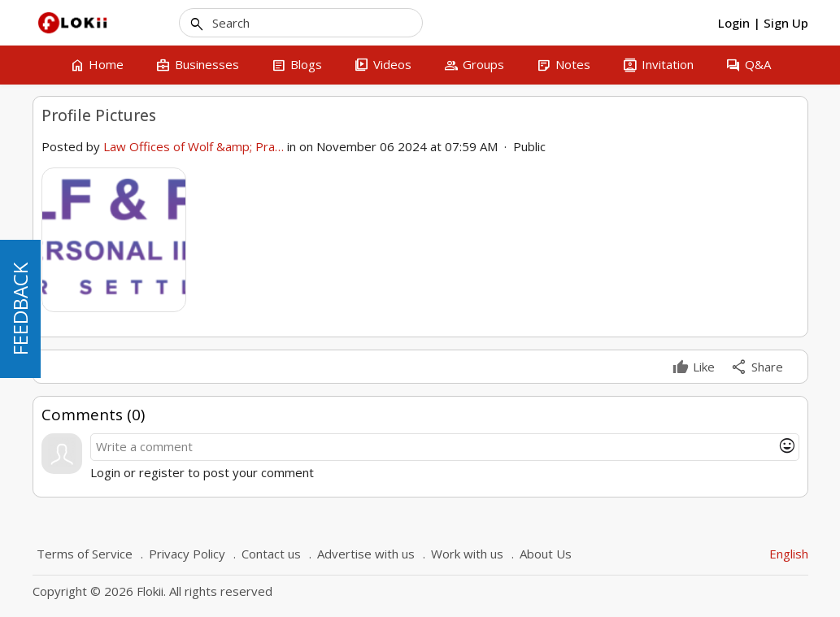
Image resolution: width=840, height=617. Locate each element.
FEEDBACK (20, 309)
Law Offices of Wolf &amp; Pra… (193, 146)
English (788, 553)
